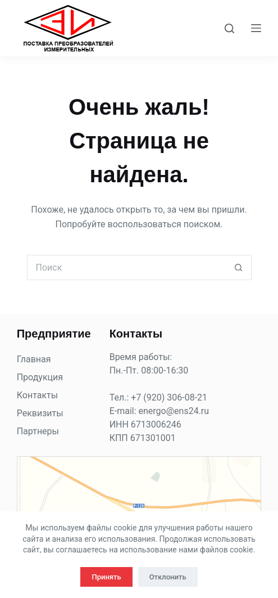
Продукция (40, 377)
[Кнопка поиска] (239, 267)
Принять (106, 577)
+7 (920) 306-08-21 (169, 397)
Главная (34, 359)
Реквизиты (40, 413)
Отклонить (167, 577)
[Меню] (256, 28)
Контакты (37, 395)
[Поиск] (229, 28)
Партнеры (38, 431)
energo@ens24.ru (174, 411)
